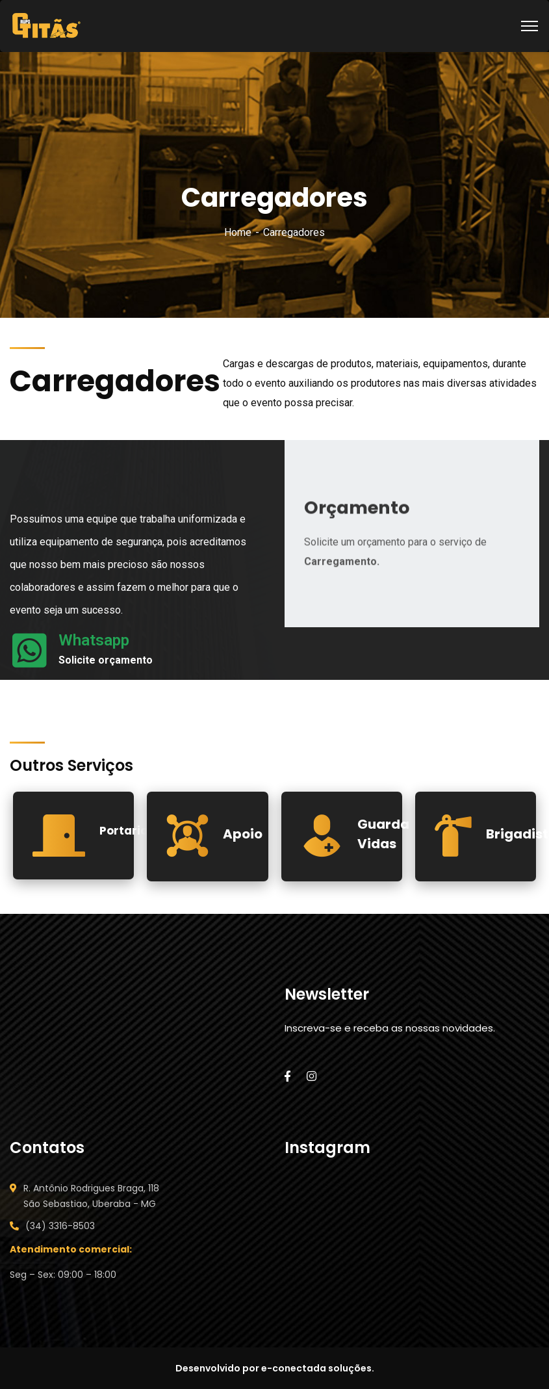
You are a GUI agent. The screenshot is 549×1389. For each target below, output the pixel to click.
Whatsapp (93, 640)
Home (237, 232)
